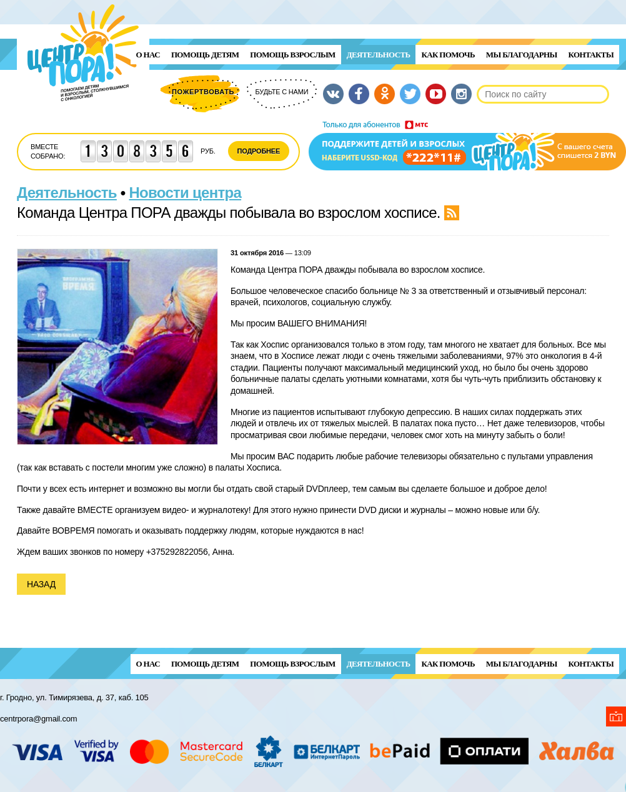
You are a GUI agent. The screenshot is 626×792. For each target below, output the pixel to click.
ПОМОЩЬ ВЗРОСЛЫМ (292, 54)
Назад (41, 584)
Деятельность (378, 54)
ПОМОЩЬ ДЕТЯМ (205, 54)
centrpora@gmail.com (38, 718)
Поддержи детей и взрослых (467, 145)
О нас (148, 54)
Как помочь (447, 54)
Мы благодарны (521, 54)
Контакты (591, 54)
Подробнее (259, 151)
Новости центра (185, 192)
